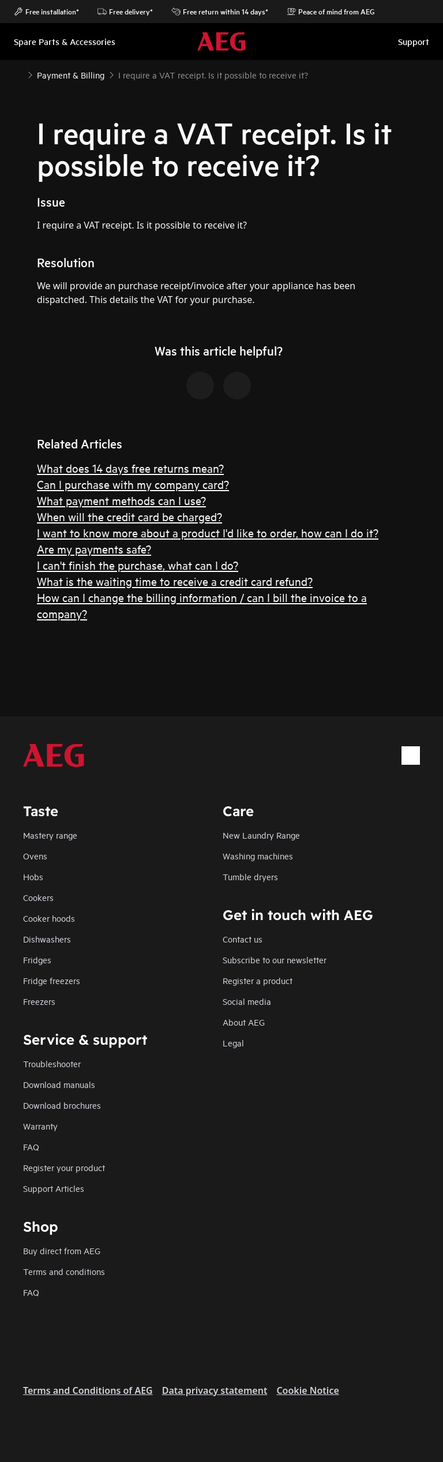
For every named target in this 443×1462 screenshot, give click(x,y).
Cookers (38, 897)
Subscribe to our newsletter (274, 959)
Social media (247, 1001)
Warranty (40, 1125)
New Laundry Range (261, 834)
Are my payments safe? (94, 548)
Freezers (39, 1001)
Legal (233, 1042)
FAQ (31, 1146)
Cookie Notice (307, 1390)
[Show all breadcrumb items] (18, 73)
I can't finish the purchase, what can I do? (137, 565)
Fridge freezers (51, 980)
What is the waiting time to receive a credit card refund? (175, 581)
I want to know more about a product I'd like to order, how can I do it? (207, 532)
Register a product (257, 980)
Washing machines (258, 855)
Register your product (64, 1167)
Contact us (242, 938)
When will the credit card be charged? (129, 516)
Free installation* (46, 11)
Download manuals (59, 1084)
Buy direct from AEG (61, 1250)
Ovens (35, 855)
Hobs (33, 876)
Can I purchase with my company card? (133, 484)
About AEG (244, 1021)
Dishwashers (47, 938)
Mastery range (50, 834)
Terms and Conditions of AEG (88, 1390)
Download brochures (62, 1105)
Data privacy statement (215, 1390)
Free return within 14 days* (219, 11)
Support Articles (53, 1188)
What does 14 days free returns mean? (130, 468)
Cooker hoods (49, 918)
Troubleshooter (52, 1063)
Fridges (37, 959)
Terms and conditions (64, 1271)
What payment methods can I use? (121, 500)
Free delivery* (125, 11)
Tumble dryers (250, 876)
